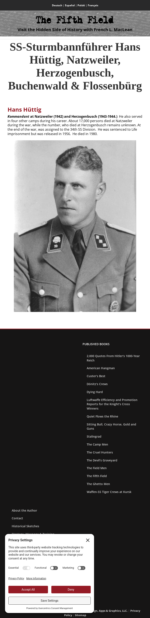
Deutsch (57, 5)
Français (93, 5)
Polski (81, 5)
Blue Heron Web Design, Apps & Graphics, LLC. (96, 611)
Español (70, 5)
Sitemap (80, 615)
